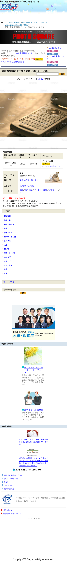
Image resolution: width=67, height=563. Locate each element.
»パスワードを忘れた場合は (12, 62)
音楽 (5, 274)
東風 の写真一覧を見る (29, 180)
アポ (21, 192)
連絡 (45, 190)
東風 (40, 79)
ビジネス (7, 241)
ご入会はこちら (54, 48)
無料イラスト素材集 (33, 410)
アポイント (53, 190)
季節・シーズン (10, 253)
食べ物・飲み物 (10, 237)
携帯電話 (28, 190)
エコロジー (8, 257)
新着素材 (7, 216)
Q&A (6, 482)
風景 (5, 229)
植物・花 (7, 220)
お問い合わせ (8, 510)
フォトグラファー (10, 282)
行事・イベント (10, 233)
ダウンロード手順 (11, 479)
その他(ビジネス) (27, 186)
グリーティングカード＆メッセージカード (33, 370)
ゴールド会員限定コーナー (23, 53)
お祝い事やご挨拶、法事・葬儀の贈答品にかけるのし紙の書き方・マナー (33, 441)
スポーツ (7, 261)
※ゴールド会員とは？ (51, 166)
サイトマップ (9, 485)
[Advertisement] (33, 16)
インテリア (8, 265)
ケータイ (38, 190)
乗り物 (6, 249)
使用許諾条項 (9, 489)
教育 (5, 269)
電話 (21, 190)
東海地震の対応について (12, 514)
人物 (5, 245)
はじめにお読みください (13, 475)
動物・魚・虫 (9, 224)
